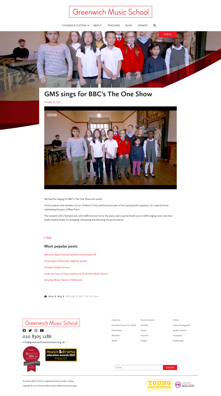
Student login (178, 341)
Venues (114, 341)
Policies (176, 320)
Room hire (116, 335)
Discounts (145, 325)
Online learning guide (181, 325)
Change (144, 341)
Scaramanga (72, 386)
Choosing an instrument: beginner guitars (65, 260)
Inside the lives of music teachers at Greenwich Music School (76, 273)
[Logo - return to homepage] (110, 11)
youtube (42, 330)
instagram (35, 330)
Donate (144, 330)
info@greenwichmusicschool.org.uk (44, 342)
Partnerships (117, 330)
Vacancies (145, 335)
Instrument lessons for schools (124, 325)
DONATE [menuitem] (143, 25)
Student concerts (180, 330)
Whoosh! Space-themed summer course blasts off (70, 254)
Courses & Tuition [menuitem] (74, 25)
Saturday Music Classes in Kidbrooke (63, 279)
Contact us (116, 320)
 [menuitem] (154, 25)
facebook (24, 330)
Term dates (177, 335)
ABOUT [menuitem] (97, 25)
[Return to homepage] (51, 323)
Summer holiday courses (56, 267)
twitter (30, 330)
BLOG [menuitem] (128, 25)
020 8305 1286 (37, 336)
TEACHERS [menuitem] (113, 25)
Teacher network (147, 320)
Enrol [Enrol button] (168, 34)
